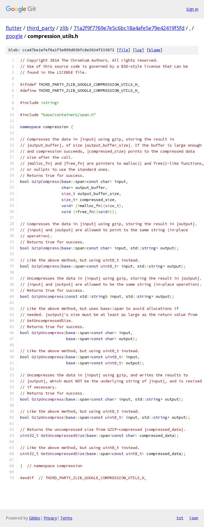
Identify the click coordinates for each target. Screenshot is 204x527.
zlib (64, 27)
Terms (66, 518)
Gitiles (34, 518)
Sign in (192, 9)
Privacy (50, 518)
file (123, 50)
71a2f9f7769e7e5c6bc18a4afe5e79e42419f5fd (129, 27)
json (193, 517)
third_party (41, 27)
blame (154, 50)
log (138, 50)
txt (179, 517)
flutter (14, 27)
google (14, 36)
